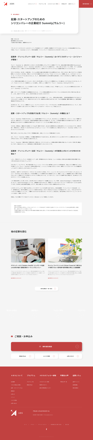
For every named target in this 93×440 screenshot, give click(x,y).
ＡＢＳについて (31, 4)
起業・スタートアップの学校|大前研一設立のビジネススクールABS (9, 3)
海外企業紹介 (75, 387)
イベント (13, 397)
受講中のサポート (43, 384)
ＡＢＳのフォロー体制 (53, 4)
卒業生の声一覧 (63, 381)
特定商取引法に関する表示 (56, 424)
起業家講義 (75, 384)
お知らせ (13, 394)
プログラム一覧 (42, 4)
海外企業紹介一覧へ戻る (46, 288)
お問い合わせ (14, 403)
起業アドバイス (76, 381)
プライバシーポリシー (42, 424)
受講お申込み (30, 384)
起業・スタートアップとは (16, 387)
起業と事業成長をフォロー (45, 387)
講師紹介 (13, 391)
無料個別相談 (86, 4)
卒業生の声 (64, 4)
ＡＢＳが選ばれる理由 (15, 384)
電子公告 (67, 424)
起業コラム (71, 4)
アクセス (32, 424)
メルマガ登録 (14, 400)
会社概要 (13, 381)
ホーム (25, 424)
